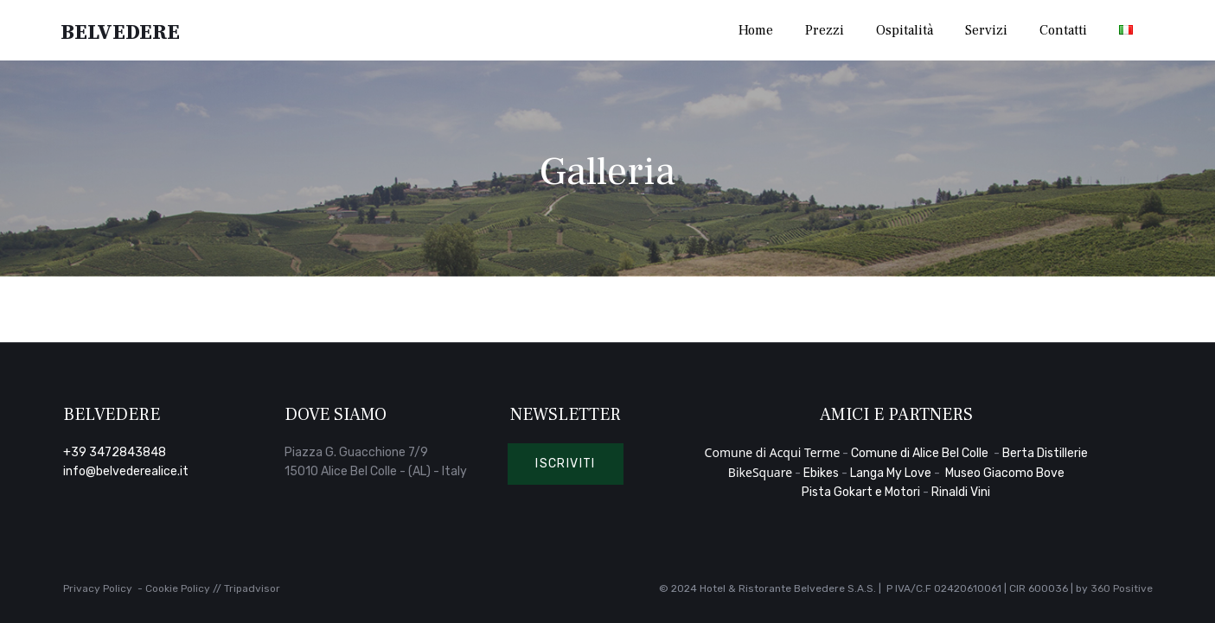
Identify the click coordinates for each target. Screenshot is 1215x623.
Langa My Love (890, 473)
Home (756, 30)
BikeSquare (760, 472)
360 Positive (1121, 588)
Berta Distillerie (1045, 453)
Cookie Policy (177, 588)
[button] (565, 464)
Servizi (986, 30)
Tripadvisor (252, 588)
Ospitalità (904, 30)
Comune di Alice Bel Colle (921, 453)
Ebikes (821, 473)
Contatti (1063, 30)
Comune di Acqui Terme (773, 452)
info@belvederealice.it (126, 471)
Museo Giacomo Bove (1005, 473)
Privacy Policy (97, 588)
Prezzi (824, 30)
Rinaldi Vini (960, 492)
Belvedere (122, 31)
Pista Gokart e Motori (861, 492)
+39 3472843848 (114, 452)
